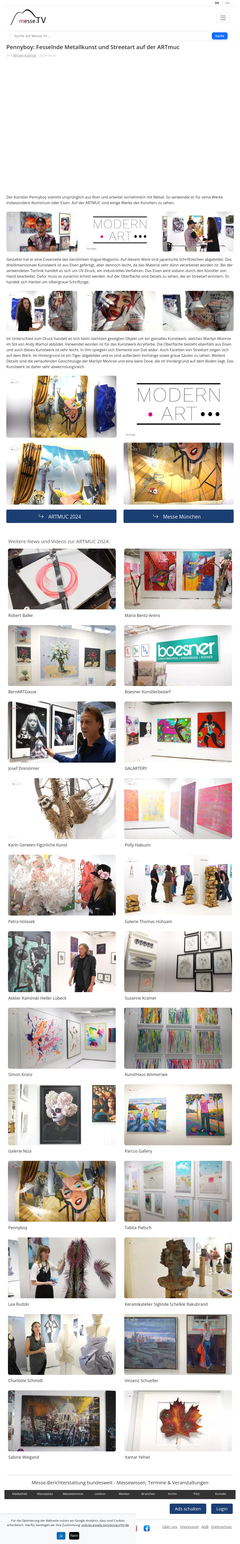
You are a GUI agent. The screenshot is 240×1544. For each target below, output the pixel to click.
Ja (61, 1535)
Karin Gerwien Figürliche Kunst (37, 845)
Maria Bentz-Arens (142, 615)
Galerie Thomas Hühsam (148, 921)
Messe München (182, 516)
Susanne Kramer (141, 998)
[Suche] (120, 36)
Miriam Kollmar (24, 55)
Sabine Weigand (23, 1457)
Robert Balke (20, 615)
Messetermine (73, 1494)
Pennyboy (17, 1227)
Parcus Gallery (138, 1151)
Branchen (148, 1494)
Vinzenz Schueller (141, 1380)
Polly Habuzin (138, 845)
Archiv (172, 1494)
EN (227, 3)
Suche (219, 35)
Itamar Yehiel (137, 1457)
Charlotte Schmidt (25, 1380)
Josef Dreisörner (23, 768)
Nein (74, 1535)
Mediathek (19, 1494)
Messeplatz (45, 1494)
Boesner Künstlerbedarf (147, 691)
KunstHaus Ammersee (146, 1074)
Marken (124, 1494)
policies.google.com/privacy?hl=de (105, 1525)
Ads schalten (188, 1508)
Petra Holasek (21, 921)
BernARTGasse (22, 691)
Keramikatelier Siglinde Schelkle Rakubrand (166, 1304)
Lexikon (100, 1494)
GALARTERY (136, 768)
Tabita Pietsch (138, 1227)
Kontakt (220, 1494)
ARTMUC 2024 (64, 516)
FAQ (196, 1494)
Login (222, 1508)
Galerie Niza (19, 1151)
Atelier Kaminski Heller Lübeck (37, 998)
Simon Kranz (20, 1074)
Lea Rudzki (18, 1304)
